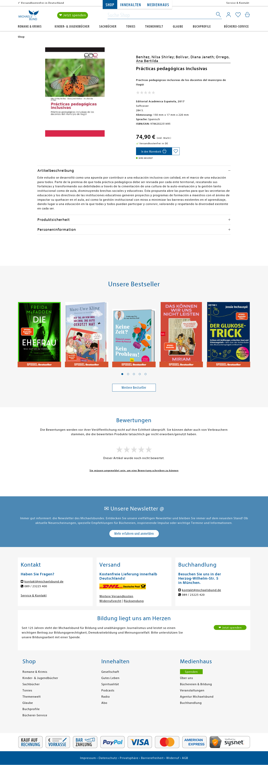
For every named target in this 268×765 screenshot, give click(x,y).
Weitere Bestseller (134, 387)
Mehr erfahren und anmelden (134, 533)
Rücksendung (134, 601)
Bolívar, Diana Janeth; (196, 57)
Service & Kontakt (237, 2)
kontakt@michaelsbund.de (44, 581)
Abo (104, 703)
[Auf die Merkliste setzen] (176, 151)
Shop (110, 5)
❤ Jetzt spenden (72, 15)
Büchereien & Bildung (196, 684)
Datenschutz (108, 758)
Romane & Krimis (30, 26)
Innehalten (130, 5)
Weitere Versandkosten (116, 596)
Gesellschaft (110, 672)
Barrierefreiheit (152, 758)
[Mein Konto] (228, 14)
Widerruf (172, 758)
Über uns (186, 678)
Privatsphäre (129, 758)
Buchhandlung (191, 703)
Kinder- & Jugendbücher (72, 26)
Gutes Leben (110, 678)
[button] (122, 374)
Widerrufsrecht (110, 601)
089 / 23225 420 (193, 595)
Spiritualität (110, 684)
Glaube (178, 26)
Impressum (88, 758)
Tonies (130, 26)
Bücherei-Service (236, 26)
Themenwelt (154, 26)
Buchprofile (202, 26)
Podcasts (107, 690)
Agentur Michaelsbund (197, 696)
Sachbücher (107, 26)
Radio (105, 696)
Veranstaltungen (192, 690)
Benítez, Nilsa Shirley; (156, 57)
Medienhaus (158, 5)
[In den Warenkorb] (154, 151)
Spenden (191, 672)
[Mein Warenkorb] (247, 14)
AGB (185, 758)
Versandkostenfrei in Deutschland (42, 2)
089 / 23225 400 (35, 586)
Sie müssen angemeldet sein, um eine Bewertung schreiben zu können (134, 470)
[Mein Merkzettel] (238, 15)
